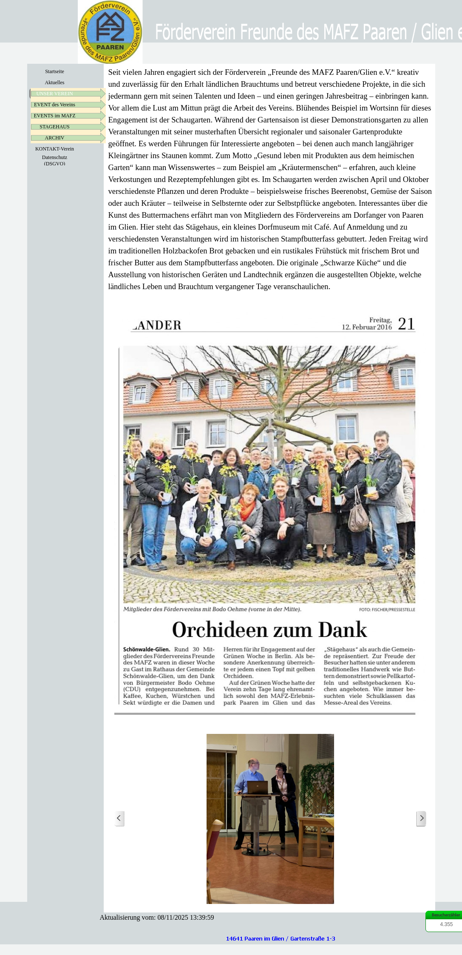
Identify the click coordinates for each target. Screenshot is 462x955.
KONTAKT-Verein (54, 149)
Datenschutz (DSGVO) (54, 160)
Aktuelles (55, 82)
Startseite (54, 71)
